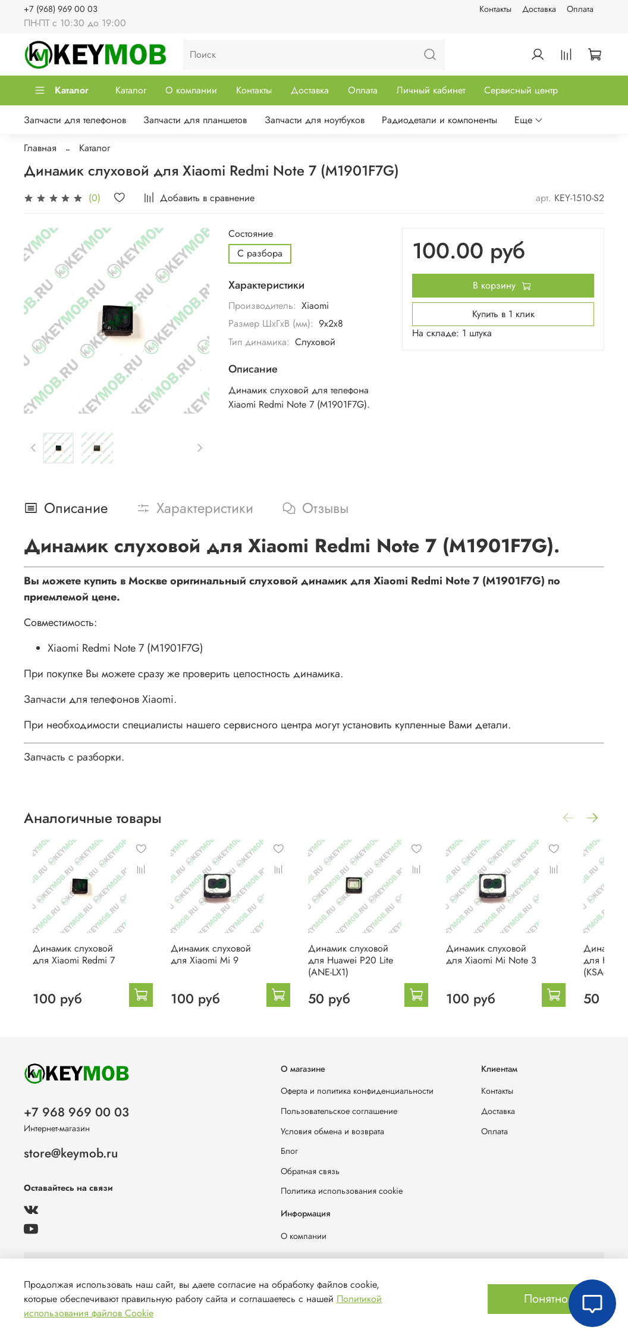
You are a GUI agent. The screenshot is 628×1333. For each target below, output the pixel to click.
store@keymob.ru (71, 1153)
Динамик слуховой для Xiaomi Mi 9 (223, 966)
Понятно (546, 1298)
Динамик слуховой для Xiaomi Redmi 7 (73, 966)
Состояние (250, 233)
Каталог (61, 90)
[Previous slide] (34, 448)
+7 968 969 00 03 (76, 1112)
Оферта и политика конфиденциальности (357, 1091)
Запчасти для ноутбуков (315, 120)
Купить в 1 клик (503, 314)
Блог (289, 1151)
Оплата (580, 9)
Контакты (495, 9)
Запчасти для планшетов (195, 120)
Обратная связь (310, 1171)
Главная (40, 148)
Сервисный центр (521, 90)
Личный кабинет (431, 90)
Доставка (539, 9)
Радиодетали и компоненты (439, 120)
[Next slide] (200, 448)
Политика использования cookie (342, 1191)
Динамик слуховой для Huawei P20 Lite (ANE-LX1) (372, 972)
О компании (191, 90)
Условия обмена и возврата (332, 1131)
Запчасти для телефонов (75, 120)
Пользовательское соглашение (339, 1111)
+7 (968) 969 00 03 (61, 9)
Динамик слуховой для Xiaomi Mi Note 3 (522, 966)
